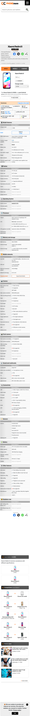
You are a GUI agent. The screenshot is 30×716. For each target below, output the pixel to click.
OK (15, 713)
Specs (6, 68)
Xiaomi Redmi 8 (15, 569)
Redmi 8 (20, 132)
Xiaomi (13, 144)
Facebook (14, 54)
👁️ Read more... (15, 97)
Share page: (26, 54)
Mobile (7, 644)
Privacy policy (17, 710)
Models (15, 68)
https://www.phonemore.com (10, 3)
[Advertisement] (15, 28)
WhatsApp (22, 54)
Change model (19, 84)
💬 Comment (19, 80)
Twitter (18, 54)
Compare (24, 68)
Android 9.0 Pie (15, 203)
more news (25, 680)
